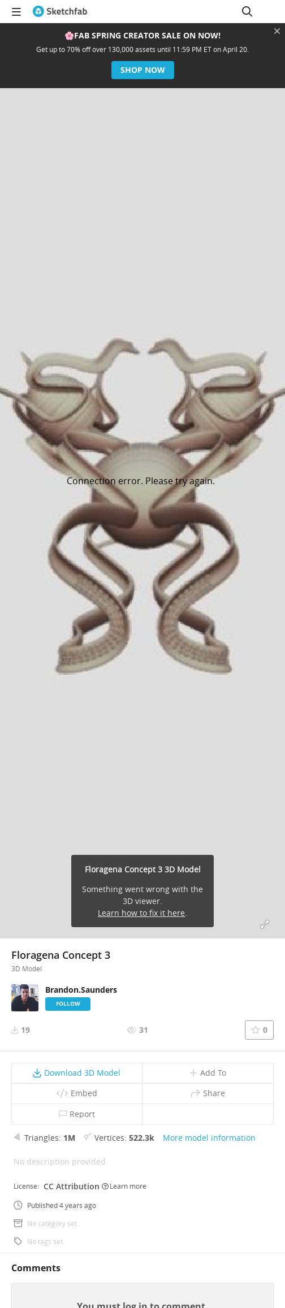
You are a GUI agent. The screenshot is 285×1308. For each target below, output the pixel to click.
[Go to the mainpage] (60, 11)
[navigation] (16, 11)
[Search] (247, 11)
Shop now (142, 69)
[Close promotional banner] (277, 31)
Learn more (124, 1185)
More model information (209, 1137)
